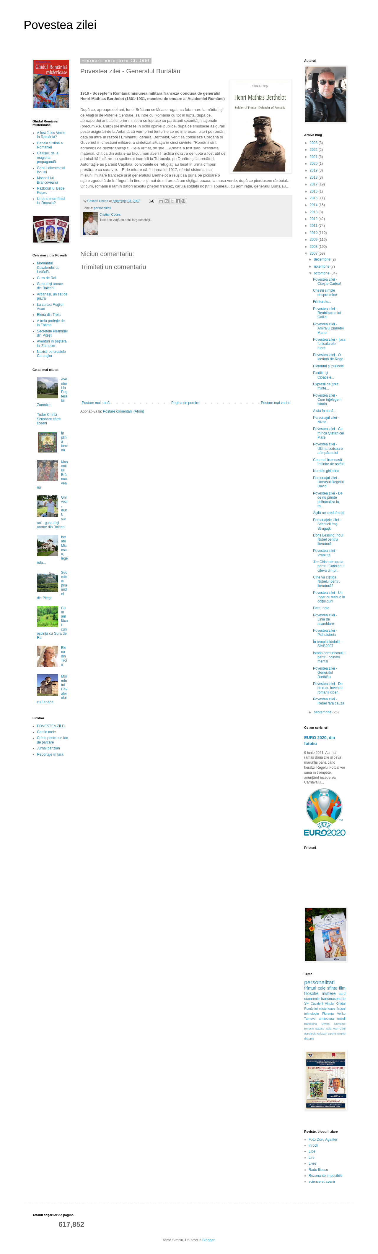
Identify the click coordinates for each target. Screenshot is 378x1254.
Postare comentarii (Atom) (123, 411)
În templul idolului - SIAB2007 (328, 644)
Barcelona (310, 1023)
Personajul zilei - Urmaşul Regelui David (328, 482)
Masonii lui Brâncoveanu (47, 180)
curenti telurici (337, 1033)
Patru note (321, 608)
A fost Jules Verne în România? (51, 135)
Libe (312, 1151)
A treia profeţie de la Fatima (51, 323)
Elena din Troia (49, 315)
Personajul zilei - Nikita (326, 420)
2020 (314, 163)
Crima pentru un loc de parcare (52, 740)
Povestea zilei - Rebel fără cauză (328, 701)
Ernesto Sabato (314, 1028)
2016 (314, 191)
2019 (314, 170)
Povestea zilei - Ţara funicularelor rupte (329, 343)
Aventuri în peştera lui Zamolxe (52, 343)
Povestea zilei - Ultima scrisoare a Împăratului (328, 448)
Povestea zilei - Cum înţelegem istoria (327, 399)
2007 (314, 253)
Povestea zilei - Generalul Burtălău (325, 672)
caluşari (322, 1033)
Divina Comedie (334, 1023)
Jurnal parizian (48, 748)
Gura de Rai (46, 278)
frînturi (310, 988)
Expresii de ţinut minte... (325, 386)
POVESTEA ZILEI (51, 726)
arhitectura (326, 1018)
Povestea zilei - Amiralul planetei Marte (328, 328)
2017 (314, 184)
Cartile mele (46, 732)
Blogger (208, 1240)
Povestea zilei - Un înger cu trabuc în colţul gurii (329, 597)
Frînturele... (322, 302)
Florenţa (328, 1013)
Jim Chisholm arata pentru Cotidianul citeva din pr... (328, 566)
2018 (314, 177)
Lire (312, 1158)
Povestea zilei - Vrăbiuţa (325, 553)
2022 (314, 150)
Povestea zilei (60, 24)
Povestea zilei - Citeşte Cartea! (327, 281)
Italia (328, 1028)
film (342, 988)
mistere (328, 993)
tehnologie (311, 1013)
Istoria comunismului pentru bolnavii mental (329, 657)
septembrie (323, 712)
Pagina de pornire (185, 403)
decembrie (322, 259)
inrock (313, 1145)
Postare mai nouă (96, 403)
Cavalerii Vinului (323, 1003)
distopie (309, 1038)
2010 (314, 233)
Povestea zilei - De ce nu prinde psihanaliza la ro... (328, 499)
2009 (314, 239)
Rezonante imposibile (326, 1176)
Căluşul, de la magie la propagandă (47, 157)
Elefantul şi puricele (328, 366)
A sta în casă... (324, 411)
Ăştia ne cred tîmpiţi (328, 513)
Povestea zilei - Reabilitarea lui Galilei (327, 313)
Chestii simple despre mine (325, 292)
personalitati (102, 208)
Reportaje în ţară (50, 754)
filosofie (311, 993)
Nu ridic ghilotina (326, 471)
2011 (314, 226)
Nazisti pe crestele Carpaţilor (51, 354)
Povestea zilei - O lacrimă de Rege (328, 357)
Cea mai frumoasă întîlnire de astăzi (328, 462)
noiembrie (322, 266)
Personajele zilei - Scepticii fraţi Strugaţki (327, 524)
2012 (314, 219)
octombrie (322, 273)
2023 (314, 143)
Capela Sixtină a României (50, 145)
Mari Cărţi (339, 1028)
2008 (314, 247)
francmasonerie (333, 999)
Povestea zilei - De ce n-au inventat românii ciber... (328, 688)
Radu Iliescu (318, 1170)
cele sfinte (327, 988)
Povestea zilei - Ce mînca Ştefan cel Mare (328, 433)
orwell (341, 1018)
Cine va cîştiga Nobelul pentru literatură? (326, 581)
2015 (314, 198)
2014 (314, 205)
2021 (314, 157)
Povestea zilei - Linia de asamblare (325, 619)
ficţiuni (341, 1008)
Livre (312, 1163)
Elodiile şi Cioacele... (323, 375)
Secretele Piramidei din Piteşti (52, 333)
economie (312, 999)
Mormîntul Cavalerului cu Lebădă (48, 267)
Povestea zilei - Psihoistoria (325, 632)
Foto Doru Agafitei (323, 1139)
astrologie (310, 1033)
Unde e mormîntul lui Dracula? (51, 201)
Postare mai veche (275, 403)
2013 (314, 212)
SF (306, 1003)
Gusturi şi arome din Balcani (50, 286)
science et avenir (322, 1181)
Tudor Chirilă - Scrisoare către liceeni (49, 419)
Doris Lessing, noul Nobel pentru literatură (328, 539)
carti (342, 994)
